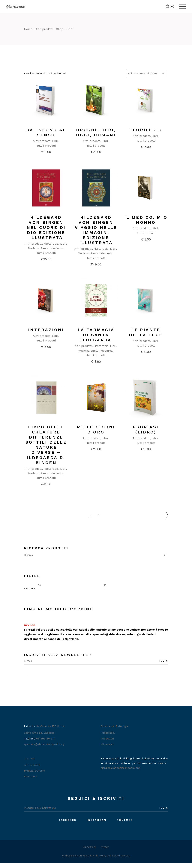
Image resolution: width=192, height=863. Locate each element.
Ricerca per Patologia (114, 726)
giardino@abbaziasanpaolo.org (120, 767)
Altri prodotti (41, 141)
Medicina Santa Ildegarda (45, 248)
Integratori (107, 738)
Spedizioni (30, 776)
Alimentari (107, 744)
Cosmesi (29, 758)
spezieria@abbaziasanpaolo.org (116, 634)
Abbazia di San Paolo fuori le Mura (84, 855)
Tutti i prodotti (46, 145)
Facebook (67, 820)
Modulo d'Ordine (34, 770)
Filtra (30, 588)
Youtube (125, 820)
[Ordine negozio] (147, 73)
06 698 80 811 (45, 738)
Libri (55, 141)
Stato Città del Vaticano (39, 732)
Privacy (104, 847)
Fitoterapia (51, 243)
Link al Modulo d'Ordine (58, 609)
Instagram (96, 820)
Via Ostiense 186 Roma (50, 726)
